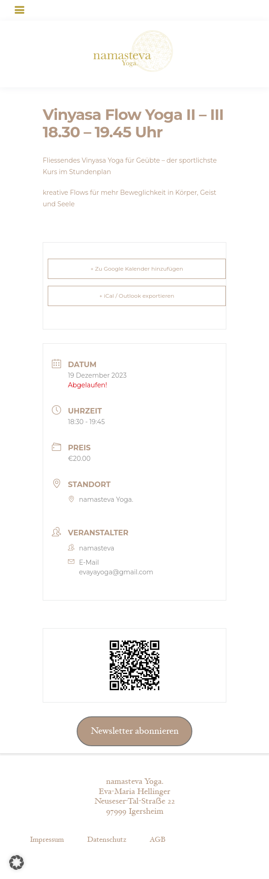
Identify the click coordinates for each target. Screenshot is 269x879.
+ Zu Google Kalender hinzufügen (136, 268)
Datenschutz (106, 840)
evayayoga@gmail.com (116, 572)
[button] (16, 862)
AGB (157, 840)
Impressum (47, 840)
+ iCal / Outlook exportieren (136, 295)
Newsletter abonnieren (135, 731)
